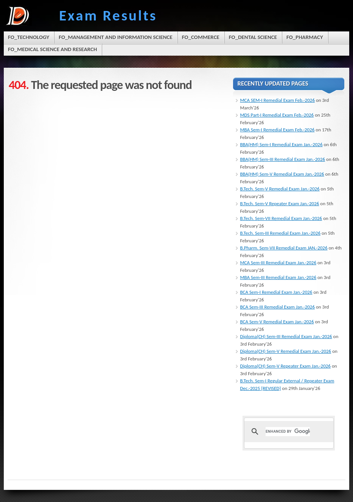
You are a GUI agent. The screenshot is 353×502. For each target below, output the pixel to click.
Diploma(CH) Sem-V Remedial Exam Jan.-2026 (285, 351)
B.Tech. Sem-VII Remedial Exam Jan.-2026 (281, 218)
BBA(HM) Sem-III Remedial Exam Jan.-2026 (282, 159)
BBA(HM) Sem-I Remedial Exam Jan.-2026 (281, 144)
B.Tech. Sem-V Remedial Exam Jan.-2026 (279, 189)
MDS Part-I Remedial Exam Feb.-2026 (277, 115)
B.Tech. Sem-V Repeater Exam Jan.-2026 (279, 203)
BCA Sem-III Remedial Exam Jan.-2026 (277, 307)
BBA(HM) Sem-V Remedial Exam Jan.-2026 (282, 174)
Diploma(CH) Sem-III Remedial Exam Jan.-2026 (286, 336)
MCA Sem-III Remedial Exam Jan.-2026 (278, 262)
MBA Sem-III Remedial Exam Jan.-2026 (278, 277)
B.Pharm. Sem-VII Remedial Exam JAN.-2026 (283, 248)
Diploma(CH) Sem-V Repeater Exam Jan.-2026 (285, 366)
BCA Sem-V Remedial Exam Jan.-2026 (277, 321)
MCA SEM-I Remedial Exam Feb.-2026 (277, 100)
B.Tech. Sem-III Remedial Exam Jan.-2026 (280, 233)
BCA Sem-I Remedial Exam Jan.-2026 (276, 292)
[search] (288, 431)
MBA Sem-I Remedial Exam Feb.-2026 (277, 130)
